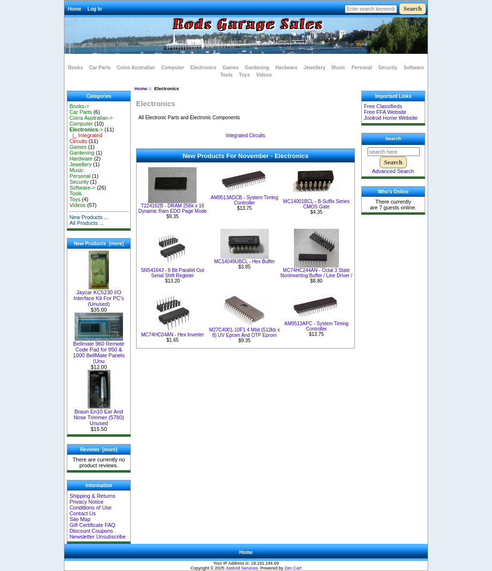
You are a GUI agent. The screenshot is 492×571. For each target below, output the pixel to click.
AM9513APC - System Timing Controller (316, 326)
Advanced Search (393, 171)
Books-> (79, 106)
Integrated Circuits (245, 135)
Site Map (79, 519)
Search (393, 138)
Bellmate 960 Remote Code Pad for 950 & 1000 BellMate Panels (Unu (98, 350)
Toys (244, 75)
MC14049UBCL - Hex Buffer (244, 261)
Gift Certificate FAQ (92, 525)
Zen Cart (293, 568)
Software (413, 67)
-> (86, 129)
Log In (95, 9)
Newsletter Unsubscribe (97, 536)
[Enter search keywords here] (371, 9)
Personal (362, 67)
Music (338, 67)
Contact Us (82, 513)
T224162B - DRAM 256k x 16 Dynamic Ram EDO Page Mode (172, 208)
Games (231, 67)
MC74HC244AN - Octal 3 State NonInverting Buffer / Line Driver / (316, 273)
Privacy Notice (86, 502)
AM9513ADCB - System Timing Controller (244, 200)
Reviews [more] (99, 449)
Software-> (82, 187)
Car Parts (99, 67)
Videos (264, 75)
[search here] (394, 151)
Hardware (287, 67)
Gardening (257, 67)
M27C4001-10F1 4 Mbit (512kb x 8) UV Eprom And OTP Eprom (244, 332)
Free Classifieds (383, 106)
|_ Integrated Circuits (85, 138)
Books (75, 67)
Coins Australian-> (91, 118)
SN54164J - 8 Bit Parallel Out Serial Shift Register (172, 273)
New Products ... (88, 217)
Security (387, 67)
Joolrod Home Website (390, 118)
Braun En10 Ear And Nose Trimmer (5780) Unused (99, 415)
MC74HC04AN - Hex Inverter (172, 334)
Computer (172, 67)
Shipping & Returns (92, 496)
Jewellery (314, 67)
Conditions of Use (90, 507)
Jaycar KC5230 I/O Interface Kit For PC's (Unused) (99, 296)
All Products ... (86, 223)
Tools (226, 75)
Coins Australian (136, 67)
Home (74, 9)
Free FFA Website (385, 112)
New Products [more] (98, 243)
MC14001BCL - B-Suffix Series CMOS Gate (316, 204)
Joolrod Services (242, 568)
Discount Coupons (91, 531)
